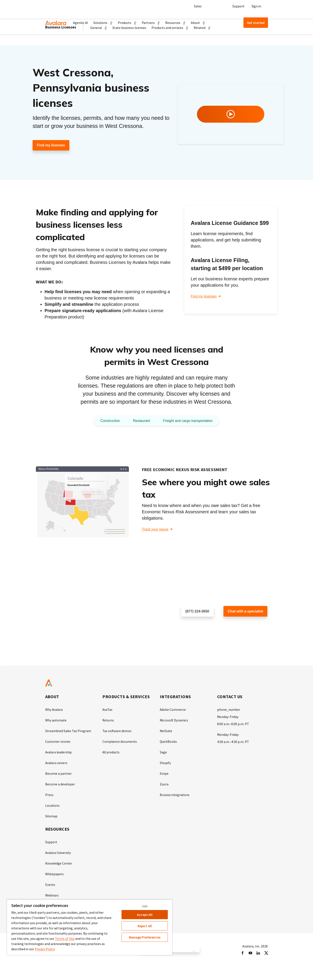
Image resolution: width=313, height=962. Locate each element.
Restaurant (139, 421)
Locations (52, 803)
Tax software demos (117, 730)
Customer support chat (241, 625)
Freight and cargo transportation (190, 421)
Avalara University (58, 850)
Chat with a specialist (245, 611)
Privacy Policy (45, 949)
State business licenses (129, 44)
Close (145, 905)
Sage (163, 751)
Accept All (144, 914)
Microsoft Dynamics (174, 720)
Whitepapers (54, 871)
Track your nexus (155, 529)
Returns (108, 720)
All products (111, 751)
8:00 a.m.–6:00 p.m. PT (233, 723)
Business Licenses (60, 43)
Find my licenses (51, 145)
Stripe (164, 772)
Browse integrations (175, 793)
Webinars (52, 892)
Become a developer (60, 783)
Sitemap (51, 814)
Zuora (164, 783)
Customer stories (58, 741)
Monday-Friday (228, 716)
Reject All (145, 926)
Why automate (56, 720)
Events (50, 881)
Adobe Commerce (173, 710)
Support (238, 6)
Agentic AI (80, 22)
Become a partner (58, 772)
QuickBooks (168, 741)
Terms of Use (65, 938)
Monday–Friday (228, 734)
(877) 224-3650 (197, 611)
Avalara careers (56, 762)
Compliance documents (119, 741)
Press (49, 793)
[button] (103, 22)
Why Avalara (54, 710)
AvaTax (107, 710)
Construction (106, 421)
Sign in (256, 6)
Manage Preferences (144, 937)
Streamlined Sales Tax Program (68, 730)
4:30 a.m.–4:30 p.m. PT (233, 741)
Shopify (165, 762)
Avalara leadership (58, 751)
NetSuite (166, 730)
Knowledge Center (59, 860)
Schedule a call (193, 625)
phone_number (228, 710)
